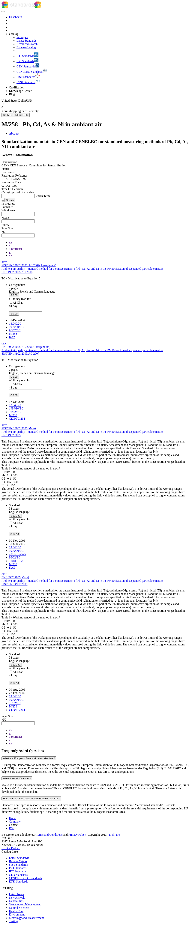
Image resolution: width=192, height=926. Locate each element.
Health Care (16, 911)
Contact (13, 824)
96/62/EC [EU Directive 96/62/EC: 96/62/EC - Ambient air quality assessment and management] (14, 330)
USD (11, 104)
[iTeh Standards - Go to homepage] (18, 7)
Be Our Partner (11, 848)
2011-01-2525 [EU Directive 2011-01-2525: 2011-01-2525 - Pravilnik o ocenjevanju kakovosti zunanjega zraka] (17, 554)
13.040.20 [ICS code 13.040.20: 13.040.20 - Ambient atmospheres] (15, 323)
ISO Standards (17, 868)
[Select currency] (17, 100)
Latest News (16, 894)
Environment (17, 914)
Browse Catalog (18, 861)
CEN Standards (18, 874)
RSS (11, 828)
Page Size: (8, 228)
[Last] (10, 255)
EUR (5, 104)
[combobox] (18, 214)
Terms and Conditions (49, 834)
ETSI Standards (18, 881)
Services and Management (25, 904)
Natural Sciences (19, 907)
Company (15, 821)
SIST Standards (18, 864)
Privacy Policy (77, 834)
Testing (13, 921)
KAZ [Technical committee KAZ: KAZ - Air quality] (12, 337)
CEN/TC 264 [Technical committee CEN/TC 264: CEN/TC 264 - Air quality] (17, 418)
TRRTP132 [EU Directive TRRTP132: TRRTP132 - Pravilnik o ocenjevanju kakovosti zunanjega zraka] (16, 560)
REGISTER (21, 115)
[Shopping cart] (96, 107)
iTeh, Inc (114, 834)
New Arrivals (17, 897)
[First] (10, 242)
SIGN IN (7, 115)
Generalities (16, 901)
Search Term (42, 196)
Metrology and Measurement (26, 917)
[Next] (9, 252)
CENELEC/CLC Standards (25, 878)
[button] (5, 225)
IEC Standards (17, 871)
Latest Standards (19, 857)
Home (12, 818)
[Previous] (9, 245)
